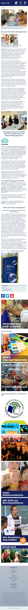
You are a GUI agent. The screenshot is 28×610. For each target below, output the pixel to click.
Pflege (13, 569)
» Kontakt (4, 287)
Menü (25, 4)
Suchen (20, 4)
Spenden (16, 4)
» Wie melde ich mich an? (7, 290)
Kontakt (13, 572)
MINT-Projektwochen (21, 7)
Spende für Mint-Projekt (6, 331)
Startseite (8, 7)
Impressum (13, 586)
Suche (13, 581)
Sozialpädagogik (13, 571)
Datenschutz (13, 587)
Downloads (13, 579)
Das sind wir (13, 7)
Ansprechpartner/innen (13, 577)
